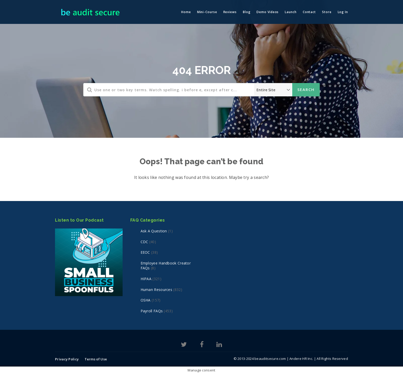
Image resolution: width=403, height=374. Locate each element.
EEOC (145, 252)
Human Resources (156, 289)
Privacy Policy (67, 359)
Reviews (230, 12)
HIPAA (146, 278)
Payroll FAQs (152, 310)
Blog (247, 12)
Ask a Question (154, 231)
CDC (144, 241)
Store (327, 12)
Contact (309, 12)
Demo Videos (268, 12)
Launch (290, 12)
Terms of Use (96, 359)
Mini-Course (207, 12)
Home (186, 12)
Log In (343, 12)
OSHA (146, 300)
